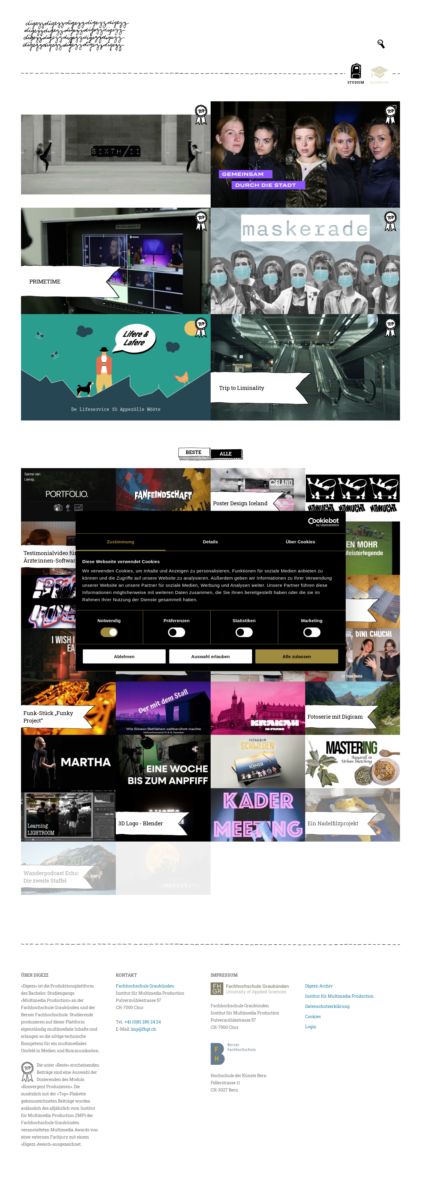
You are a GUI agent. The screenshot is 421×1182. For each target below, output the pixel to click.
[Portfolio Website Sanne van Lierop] (68, 494)
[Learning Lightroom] (68, 815)
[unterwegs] (352, 601)
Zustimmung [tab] (120, 541)
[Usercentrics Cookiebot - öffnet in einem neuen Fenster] (312, 522)
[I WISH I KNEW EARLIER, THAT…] (68, 655)
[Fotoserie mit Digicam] (352, 708)
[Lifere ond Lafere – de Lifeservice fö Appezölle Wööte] (115, 367)
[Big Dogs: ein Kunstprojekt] (352, 815)
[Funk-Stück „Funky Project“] (68, 708)
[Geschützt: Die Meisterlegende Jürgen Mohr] (352, 548)
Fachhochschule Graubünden (145, 986)
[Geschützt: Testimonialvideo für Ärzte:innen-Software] (68, 548)
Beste (193, 452)
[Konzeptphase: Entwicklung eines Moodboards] (352, 494)
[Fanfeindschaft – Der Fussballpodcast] (163, 494)
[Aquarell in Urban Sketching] (352, 761)
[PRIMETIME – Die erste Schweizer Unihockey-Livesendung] (115, 261)
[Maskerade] (305, 261)
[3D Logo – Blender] (163, 815)
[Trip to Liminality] (305, 367)
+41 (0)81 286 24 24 (143, 1022)
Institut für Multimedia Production (339, 996)
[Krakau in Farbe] (258, 708)
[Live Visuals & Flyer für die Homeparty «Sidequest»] (68, 601)
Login (310, 1026)
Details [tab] (210, 541)
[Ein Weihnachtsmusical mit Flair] (163, 708)
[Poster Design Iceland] (258, 494)
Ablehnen (124, 656)
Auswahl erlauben (210, 656)
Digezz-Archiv (318, 986)
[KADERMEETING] (258, 815)
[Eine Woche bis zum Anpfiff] (163, 761)
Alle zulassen (296, 656)
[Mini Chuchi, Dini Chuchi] (352, 655)
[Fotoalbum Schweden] (258, 761)
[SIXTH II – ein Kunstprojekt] (115, 154)
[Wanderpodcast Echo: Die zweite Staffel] (68, 868)
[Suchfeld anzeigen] (381, 44)
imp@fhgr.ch (143, 1029)
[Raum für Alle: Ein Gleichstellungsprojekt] (305, 154)
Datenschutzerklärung (327, 1006)
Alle (226, 453)
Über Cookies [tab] (300, 541)
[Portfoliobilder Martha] (68, 761)
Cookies (313, 1016)
